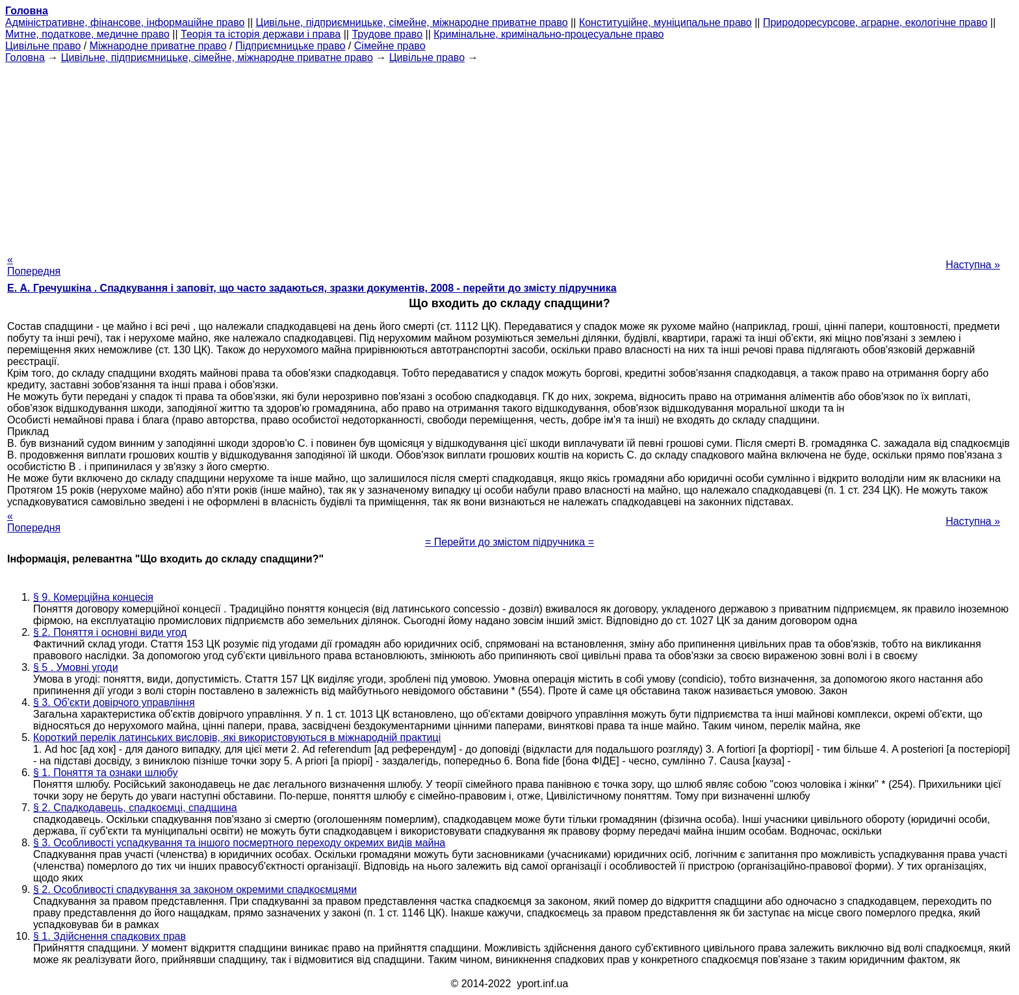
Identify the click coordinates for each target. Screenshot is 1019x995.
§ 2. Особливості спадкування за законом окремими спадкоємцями (195, 889)
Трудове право (387, 34)
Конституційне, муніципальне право (665, 22)
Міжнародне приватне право (158, 45)
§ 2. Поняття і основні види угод (110, 632)
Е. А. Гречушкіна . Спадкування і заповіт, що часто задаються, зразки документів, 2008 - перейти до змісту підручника (312, 288)
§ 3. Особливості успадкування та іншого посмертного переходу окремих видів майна (239, 842)
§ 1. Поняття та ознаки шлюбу (105, 772)
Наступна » (973, 264)
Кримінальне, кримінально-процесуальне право (548, 34)
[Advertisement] (509, 155)
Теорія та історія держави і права (261, 34)
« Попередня (33, 265)
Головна (25, 57)
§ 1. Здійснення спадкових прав (109, 936)
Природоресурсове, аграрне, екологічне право (875, 22)
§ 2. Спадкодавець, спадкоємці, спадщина (135, 807)
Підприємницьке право (290, 45)
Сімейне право (390, 45)
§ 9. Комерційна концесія (93, 597)
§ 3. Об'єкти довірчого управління (114, 702)
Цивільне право (43, 45)
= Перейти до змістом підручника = (509, 542)
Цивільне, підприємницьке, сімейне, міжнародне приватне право (412, 22)
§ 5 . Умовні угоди (75, 667)
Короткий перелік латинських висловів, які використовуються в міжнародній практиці (237, 737)
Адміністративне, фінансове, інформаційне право (124, 22)
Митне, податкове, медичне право (87, 34)
